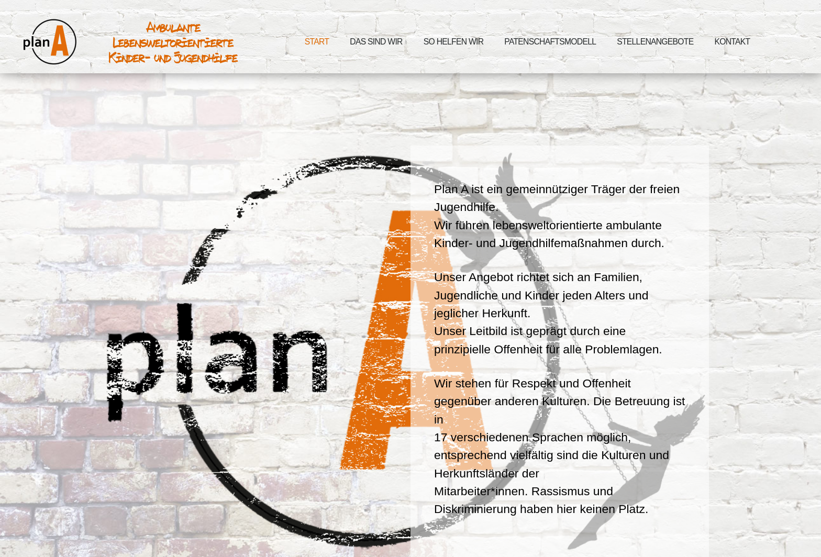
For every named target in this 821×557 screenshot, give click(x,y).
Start (317, 41)
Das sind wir (376, 41)
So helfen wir (454, 41)
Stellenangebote (655, 41)
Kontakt (732, 41)
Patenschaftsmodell (550, 41)
